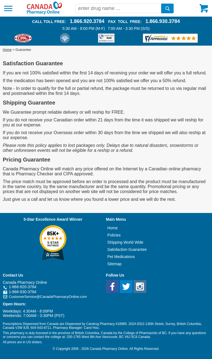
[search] (167, 8)
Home (7, 50)
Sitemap (114, 264)
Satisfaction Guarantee (127, 249)
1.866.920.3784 (87, 21)
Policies (114, 235)
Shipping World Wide (125, 242)
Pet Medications (121, 256)
